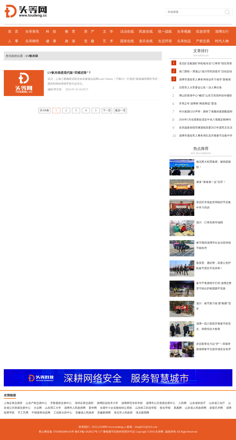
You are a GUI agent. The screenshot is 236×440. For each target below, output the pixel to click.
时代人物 (222, 41)
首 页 (13, 31)
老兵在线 (146, 41)
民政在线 (146, 31)
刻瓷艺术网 (216, 407)
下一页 (107, 110)
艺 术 (108, 41)
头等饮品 (184, 41)
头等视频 (184, 31)
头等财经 (32, 41)
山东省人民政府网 (195, 407)
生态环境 (165, 41)
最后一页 (120, 110)
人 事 (13, 41)
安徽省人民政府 (84, 412)
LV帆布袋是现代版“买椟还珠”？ (69, 72)
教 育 (70, 31)
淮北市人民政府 (123, 412)
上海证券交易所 (13, 403)
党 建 (89, 41)
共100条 (44, 110)
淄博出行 (222, 31)
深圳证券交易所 (84, 403)
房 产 (89, 31)
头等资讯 (32, 31)
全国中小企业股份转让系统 (116, 407)
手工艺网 (23, 412)
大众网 (38, 407)
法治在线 (127, 31)
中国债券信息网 (41, 412)
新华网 (93, 407)
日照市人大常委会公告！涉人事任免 (200, 87)
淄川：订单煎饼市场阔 (209, 222)
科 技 (51, 31)
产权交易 (203, 41)
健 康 (51, 41)
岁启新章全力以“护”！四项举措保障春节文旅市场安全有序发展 (213, 349)
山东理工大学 (53, 407)
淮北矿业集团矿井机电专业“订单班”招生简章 (205, 63)
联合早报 (165, 407)
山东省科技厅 (198, 403)
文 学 (108, 31)
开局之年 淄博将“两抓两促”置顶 (198, 103)
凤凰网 (178, 407)
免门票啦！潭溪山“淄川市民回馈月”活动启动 (205, 71)
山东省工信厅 (217, 403)
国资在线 (127, 41)
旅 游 (70, 41)
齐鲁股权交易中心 (61, 403)
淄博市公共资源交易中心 (160, 403)
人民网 (182, 403)
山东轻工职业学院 (146, 407)
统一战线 (165, 31)
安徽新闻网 (104, 412)
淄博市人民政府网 (75, 407)
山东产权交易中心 (36, 403)
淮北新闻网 (142, 412)
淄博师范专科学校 (132, 403)
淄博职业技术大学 (107, 403)
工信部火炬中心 (63, 412)
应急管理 (203, 31)
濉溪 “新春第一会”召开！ (211, 182)
